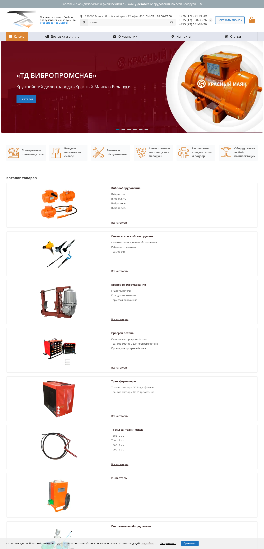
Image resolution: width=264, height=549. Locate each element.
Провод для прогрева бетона (60, 248)
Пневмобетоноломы (83, 489)
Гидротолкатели (223, 193)
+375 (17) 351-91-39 (193, 15)
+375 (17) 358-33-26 (193, 19)
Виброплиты (51, 197)
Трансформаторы (140, 229)
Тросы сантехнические (229, 229)
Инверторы (51, 268)
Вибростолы (50, 202)
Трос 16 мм (220, 249)
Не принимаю (168, 543)
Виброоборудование (58, 187)
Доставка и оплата (62, 35)
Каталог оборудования (25, 467)
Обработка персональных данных (155, 474)
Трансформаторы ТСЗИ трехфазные (142, 245)
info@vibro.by (210, 489)
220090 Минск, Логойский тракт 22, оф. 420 (228, 504)
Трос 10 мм (220, 235)
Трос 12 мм (220, 239)
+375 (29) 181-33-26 (193, 23)
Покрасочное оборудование (148, 268)
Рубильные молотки (140, 205)
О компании (125, 35)
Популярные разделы (88, 467)
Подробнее (147, 543)
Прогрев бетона (54, 229)
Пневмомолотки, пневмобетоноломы (140, 198)
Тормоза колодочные (226, 202)
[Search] (132, 22)
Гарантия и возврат (18, 474)
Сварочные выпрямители (231, 268)
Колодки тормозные (225, 197)
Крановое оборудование (230, 187)
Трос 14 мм (220, 244)
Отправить (193, 436)
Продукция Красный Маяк (86, 500)
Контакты (181, 35)
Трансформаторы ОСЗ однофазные (141, 236)
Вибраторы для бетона (84, 474)
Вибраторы (50, 193)
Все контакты (142, 484)
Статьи (232, 35)
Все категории (51, 215)
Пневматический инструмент (140, 189)
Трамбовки (135, 209)
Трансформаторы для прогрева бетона (62, 241)
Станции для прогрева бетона (61, 235)
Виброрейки (50, 206)
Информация (145, 467)
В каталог (26, 98)
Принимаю (190, 543)
